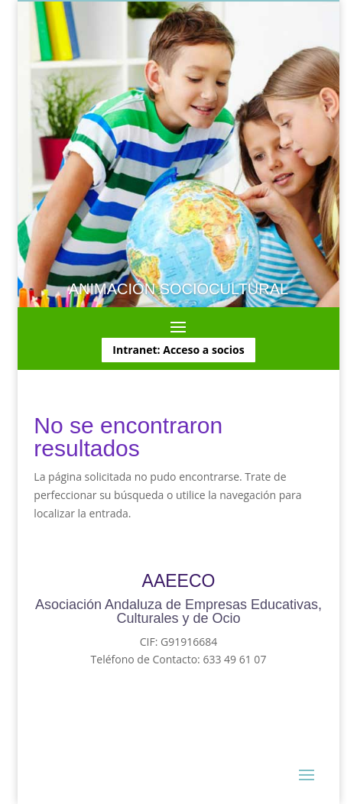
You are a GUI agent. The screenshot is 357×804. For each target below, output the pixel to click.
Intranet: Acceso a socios (178, 349)
